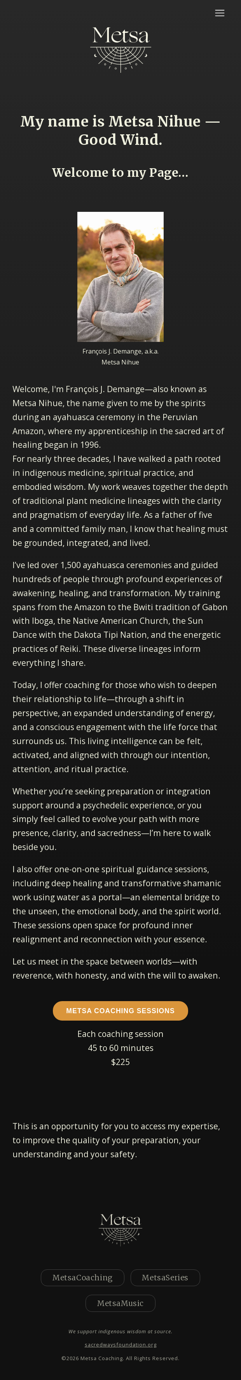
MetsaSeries (165, 1277)
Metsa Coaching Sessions (120, 1011)
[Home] (120, 50)
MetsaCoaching (82, 1277)
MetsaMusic (120, 1303)
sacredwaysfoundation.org (121, 1344)
